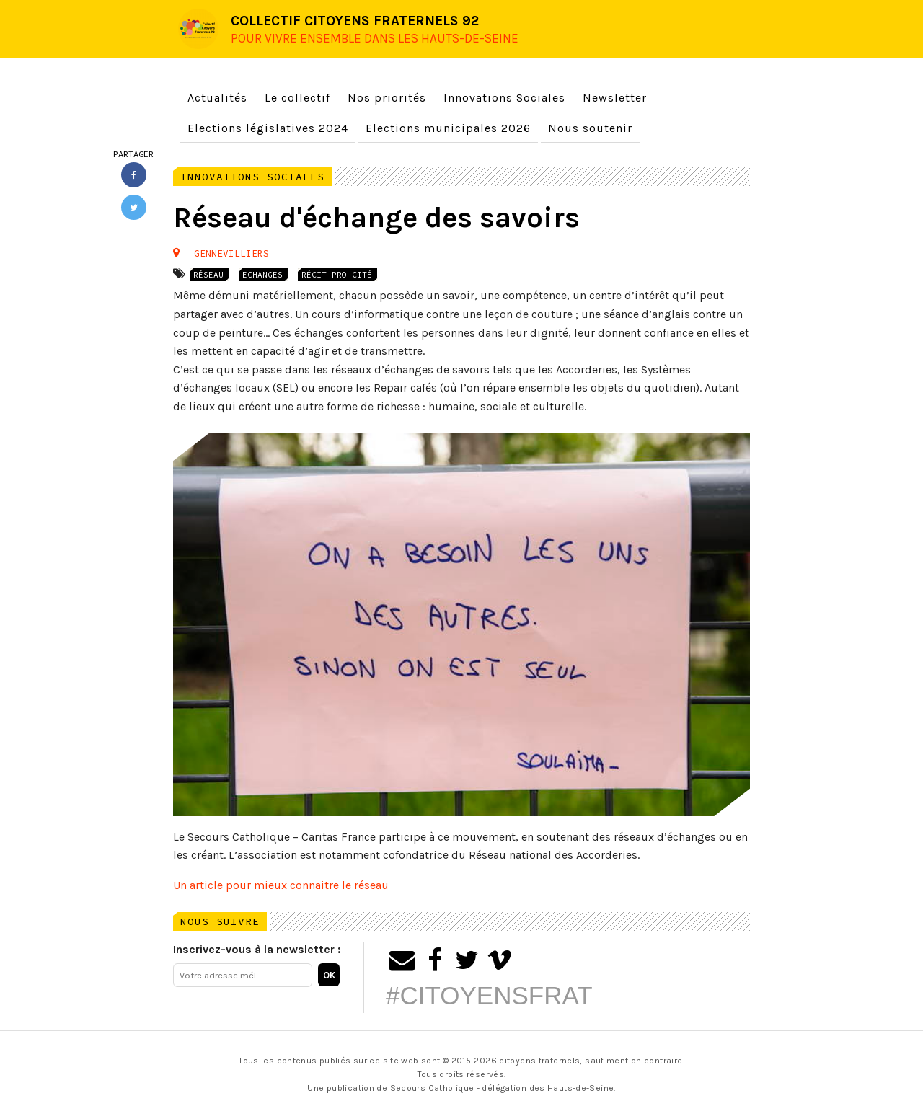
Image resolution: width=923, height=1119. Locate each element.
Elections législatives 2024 (267, 128)
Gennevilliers (231, 253)
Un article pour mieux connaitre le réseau (281, 885)
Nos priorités (387, 98)
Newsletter (615, 98)
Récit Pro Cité (337, 274)
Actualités (217, 98)
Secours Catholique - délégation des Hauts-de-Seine (502, 1088)
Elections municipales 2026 (448, 128)
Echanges (263, 274)
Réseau (209, 274)
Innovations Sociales (504, 98)
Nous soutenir (590, 128)
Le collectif (297, 98)
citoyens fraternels (539, 1061)
